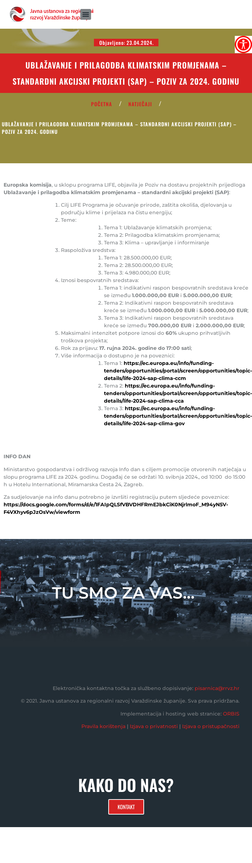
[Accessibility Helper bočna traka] (243, 44)
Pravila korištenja (103, 726)
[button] (85, 14)
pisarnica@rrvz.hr (217, 688)
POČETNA (101, 104)
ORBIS (231, 713)
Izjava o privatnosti (154, 726)
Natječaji (140, 104)
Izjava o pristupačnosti (210, 726)
